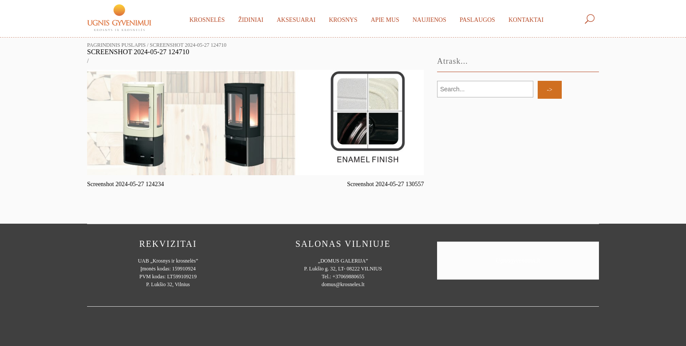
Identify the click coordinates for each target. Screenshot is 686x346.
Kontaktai (525, 20)
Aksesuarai (295, 20)
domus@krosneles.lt (343, 284)
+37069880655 (348, 276)
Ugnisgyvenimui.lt (518, 260)
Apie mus (385, 20)
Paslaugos (477, 20)
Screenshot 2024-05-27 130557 (385, 184)
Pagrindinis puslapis (116, 45)
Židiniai (250, 20)
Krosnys (343, 20)
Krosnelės (207, 20)
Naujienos (429, 20)
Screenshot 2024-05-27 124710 (138, 51)
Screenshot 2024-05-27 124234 (125, 184)
